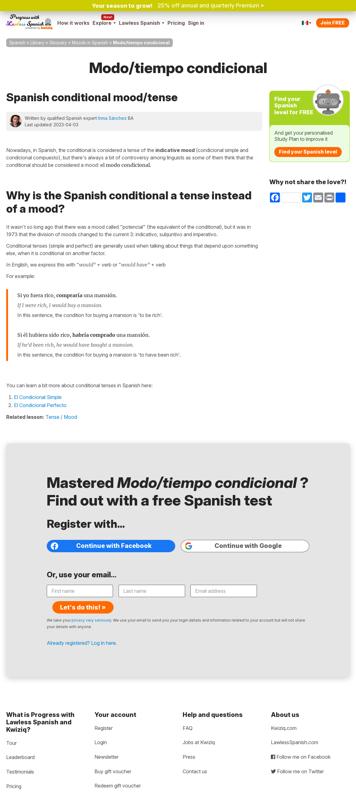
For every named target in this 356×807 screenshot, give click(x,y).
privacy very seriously (92, 608)
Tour (11, 732)
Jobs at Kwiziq (199, 731)
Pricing (176, 23)
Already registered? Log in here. (82, 631)
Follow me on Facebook (301, 746)
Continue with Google (233, 547)
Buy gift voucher (112, 760)
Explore (104, 23)
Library (37, 42)
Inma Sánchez (112, 118)
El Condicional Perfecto (40, 405)
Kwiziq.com (284, 717)
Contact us (195, 760)
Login (100, 731)
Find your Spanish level (308, 152)
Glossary (58, 42)
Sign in (196, 23)
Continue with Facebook (101, 547)
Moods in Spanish (90, 42)
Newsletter (106, 746)
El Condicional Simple (38, 397)
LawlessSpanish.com (294, 731)
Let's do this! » (278, 591)
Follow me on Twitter (297, 760)
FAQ (188, 717)
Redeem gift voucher (117, 774)
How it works (73, 23)
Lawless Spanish (141, 23)
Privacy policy (23, 802)
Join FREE (332, 23)
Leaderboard (20, 746)
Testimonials (20, 760)
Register (103, 717)
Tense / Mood (61, 417)
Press (189, 746)
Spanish (17, 42)
